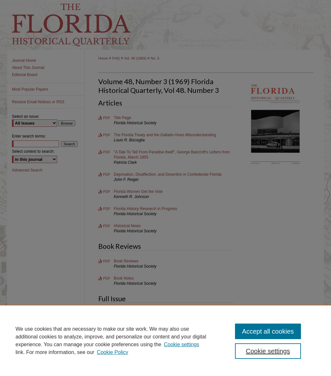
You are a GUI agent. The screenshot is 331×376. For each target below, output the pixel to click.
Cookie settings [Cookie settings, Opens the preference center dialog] (268, 351)
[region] (165, 340)
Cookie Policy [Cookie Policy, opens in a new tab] (112, 352)
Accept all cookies (268, 331)
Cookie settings (181, 344)
